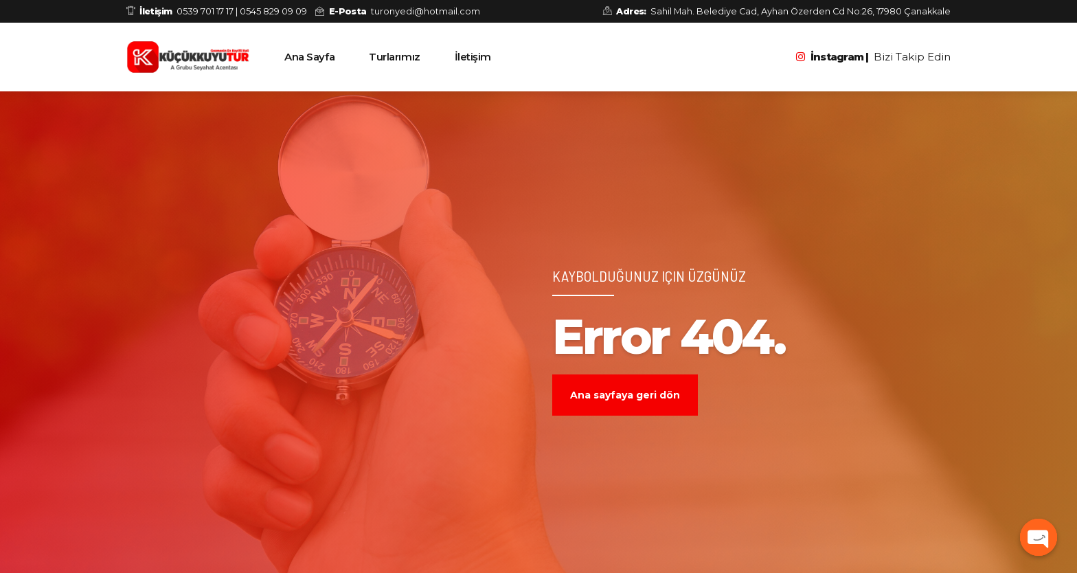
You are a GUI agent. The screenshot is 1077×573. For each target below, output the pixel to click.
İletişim (473, 56)
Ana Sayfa (309, 56)
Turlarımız (394, 56)
